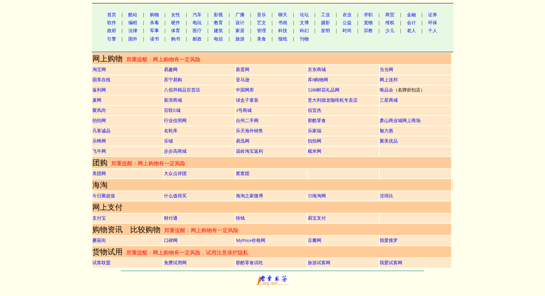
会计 (411, 22)
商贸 (389, 14)
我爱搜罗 (389, 240)
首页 (111, 14)
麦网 (96, 100)
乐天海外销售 (249, 130)
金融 (411, 14)
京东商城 (317, 69)
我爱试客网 (391, 262)
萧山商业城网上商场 (400, 120)
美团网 (99, 173)
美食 (261, 39)
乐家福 (314, 130)
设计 (239, 22)
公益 (347, 22)
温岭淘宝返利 (249, 151)
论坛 (304, 14)
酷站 (132, 14)
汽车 (197, 14)
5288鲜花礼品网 (323, 90)
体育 (175, 30)
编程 (132, 22)
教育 (218, 22)
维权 (389, 22)
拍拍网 (99, 120)
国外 (132, 39)
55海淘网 (317, 195)
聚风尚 (99, 110)
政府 (111, 30)
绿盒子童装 (247, 100)
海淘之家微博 (249, 195)
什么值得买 (175, 195)
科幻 (304, 30)
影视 (218, 14)
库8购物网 (318, 79)
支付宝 (99, 218)
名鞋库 (171, 130)
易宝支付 (317, 218)
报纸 (282, 39)
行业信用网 (175, 120)
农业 (347, 14)
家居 (239, 30)
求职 (368, 14)
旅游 (239, 39)
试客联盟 (101, 262)
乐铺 (168, 141)
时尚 (347, 30)
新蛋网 (242, 69)
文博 (304, 22)
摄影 (325, 22)
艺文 (261, 22)
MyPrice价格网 (250, 240)
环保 (432, 22)
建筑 (218, 30)
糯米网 (314, 151)
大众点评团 (175, 173)
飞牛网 (99, 151)
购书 (175, 39)
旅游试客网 (319, 262)
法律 (132, 30)
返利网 (99, 90)
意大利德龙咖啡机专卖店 (333, 100)
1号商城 (244, 110)
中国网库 (245, 90)
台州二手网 (247, 120)
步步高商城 (175, 151)
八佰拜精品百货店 (182, 90)
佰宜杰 (314, 110)
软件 (111, 22)
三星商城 (389, 100)
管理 (261, 30)
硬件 (175, 22)
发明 (325, 30)
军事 (154, 30)
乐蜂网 (99, 141)
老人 (411, 30)
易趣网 (171, 69)
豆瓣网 (314, 240)
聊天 (282, 14)
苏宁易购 (173, 79)
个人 (432, 30)
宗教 (368, 30)
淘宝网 (99, 69)
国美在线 (101, 79)
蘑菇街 (99, 240)
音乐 (261, 14)
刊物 (304, 39)
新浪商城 (173, 100)
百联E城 (172, 110)
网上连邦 (389, 79)
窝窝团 (242, 173)
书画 (282, 22)
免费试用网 (175, 262)
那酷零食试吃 (249, 262)
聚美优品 (389, 141)
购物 (154, 14)
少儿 (389, 30)
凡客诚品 (101, 130)
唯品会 (386, 90)
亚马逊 (242, 79)
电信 (218, 39)
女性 (175, 14)
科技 (282, 30)
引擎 (111, 39)
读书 (154, 39)
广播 (239, 14)
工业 (325, 14)
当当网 (386, 69)
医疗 (197, 30)
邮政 (197, 39)
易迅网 (242, 141)
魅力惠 (386, 130)
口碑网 (171, 240)
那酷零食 (317, 120)
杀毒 (154, 22)
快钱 (240, 218)
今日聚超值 (103, 195)
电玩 (197, 22)
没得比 (386, 195)
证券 (432, 14)
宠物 (368, 22)
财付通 (171, 218)
